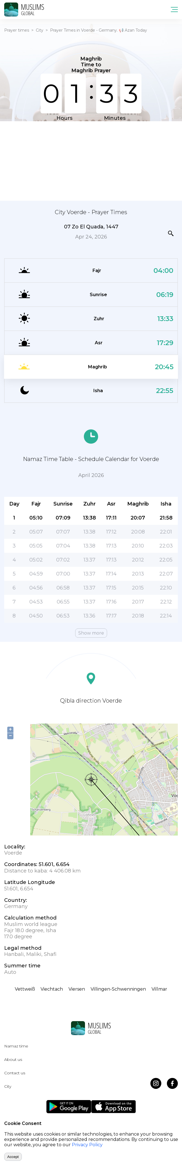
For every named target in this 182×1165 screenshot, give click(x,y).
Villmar (159, 989)
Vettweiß (25, 989)
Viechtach (52, 989)
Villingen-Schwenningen (118, 989)
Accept (13, 1157)
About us (13, 1059)
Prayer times (16, 30)
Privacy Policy (87, 1144)
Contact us (14, 1072)
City (39, 30)
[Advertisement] (91, 160)
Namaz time (16, 1046)
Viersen (76, 989)
